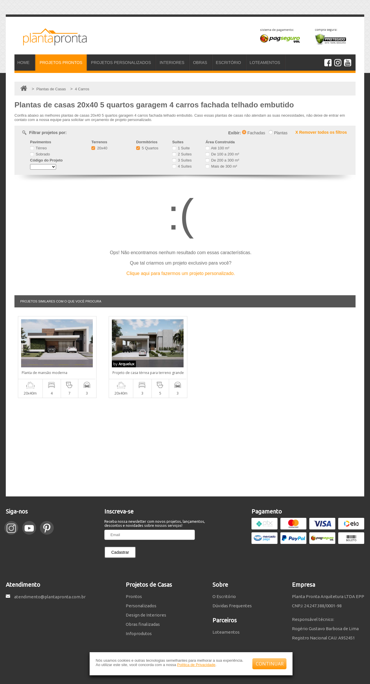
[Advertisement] (185, 447)
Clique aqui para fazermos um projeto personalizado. (180, 273)
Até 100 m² (217, 148)
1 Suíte (181, 148)
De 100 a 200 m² (222, 154)
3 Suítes (182, 160)
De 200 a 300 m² (222, 160)
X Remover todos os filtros (321, 132)
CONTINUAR (270, 664)
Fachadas (253, 133)
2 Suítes (182, 154)
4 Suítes (182, 166)
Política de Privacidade (196, 665)
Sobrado (40, 154)
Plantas (278, 133)
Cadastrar (120, 552)
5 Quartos (147, 148)
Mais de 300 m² (221, 166)
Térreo (38, 148)
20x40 (99, 148)
